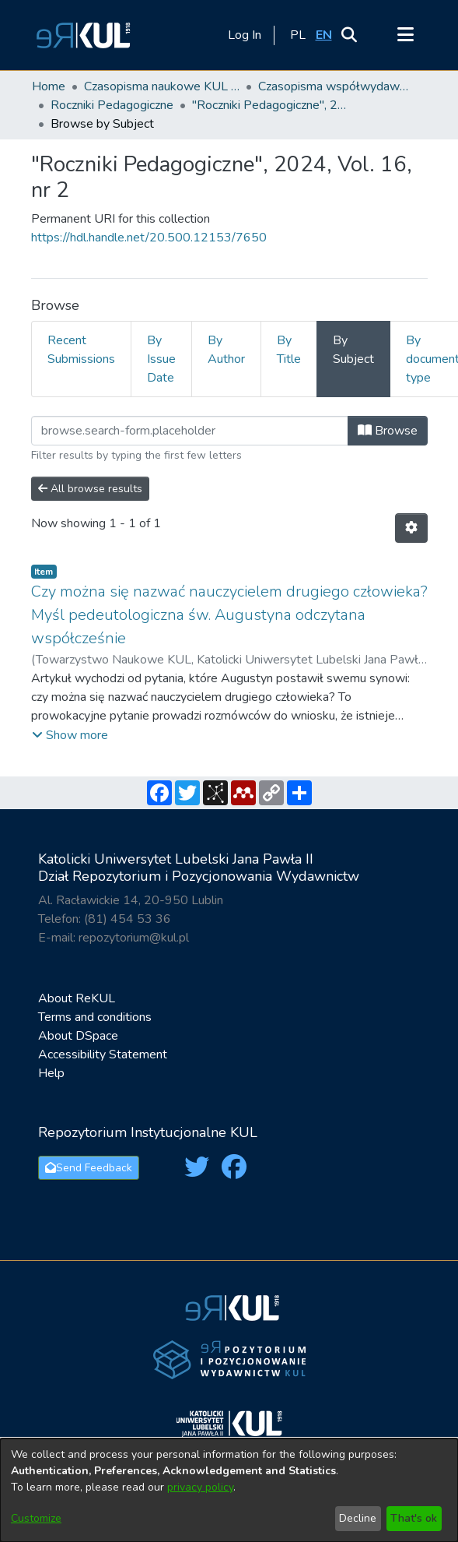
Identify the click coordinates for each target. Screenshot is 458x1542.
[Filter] (189, 430)
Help (51, 1073)
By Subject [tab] (353, 350)
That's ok (413, 1518)
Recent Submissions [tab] (81, 350)
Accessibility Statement (102, 1054)
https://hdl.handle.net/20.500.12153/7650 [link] (149, 237)
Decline (357, 1518)
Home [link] (48, 86)
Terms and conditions (95, 1017)
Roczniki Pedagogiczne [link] (112, 105)
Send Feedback (88, 1167)
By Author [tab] (226, 350)
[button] (81, 35)
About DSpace (78, 1035)
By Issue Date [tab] (161, 359)
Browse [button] (388, 430)
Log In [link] (245, 35)
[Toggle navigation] (406, 35)
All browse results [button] (90, 488)
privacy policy (200, 1487)
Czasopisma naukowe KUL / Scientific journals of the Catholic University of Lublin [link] (161, 86)
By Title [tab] (289, 350)
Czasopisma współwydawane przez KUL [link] (336, 86)
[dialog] (229, 1490)
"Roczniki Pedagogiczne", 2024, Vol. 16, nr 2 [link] (270, 105)
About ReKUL (76, 998)
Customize (36, 1518)
